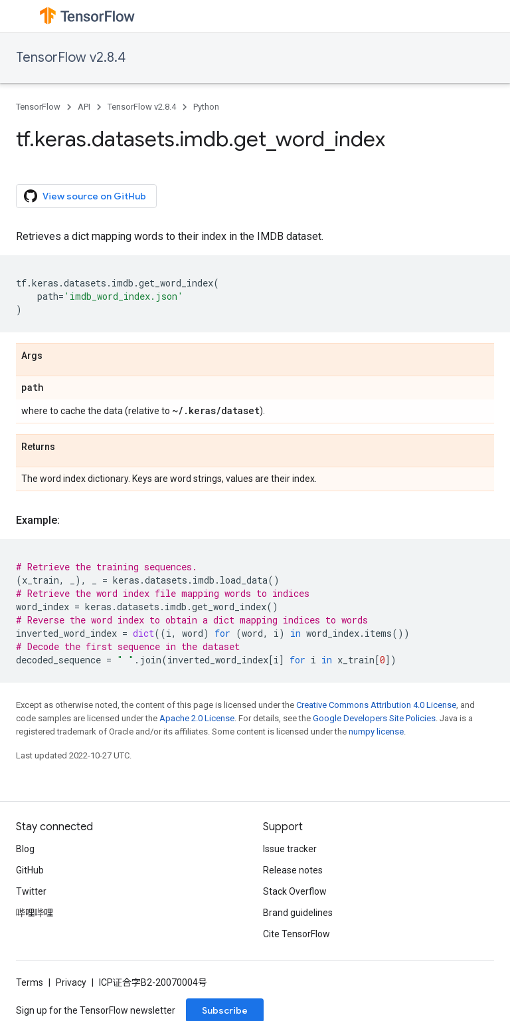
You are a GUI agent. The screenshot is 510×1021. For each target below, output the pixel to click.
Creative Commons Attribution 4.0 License (376, 705)
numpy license (376, 732)
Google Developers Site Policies (374, 718)
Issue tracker (290, 849)
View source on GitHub (85, 196)
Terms (29, 982)
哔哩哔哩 (34, 912)
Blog (25, 849)
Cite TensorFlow (296, 934)
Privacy (71, 982)
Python (206, 107)
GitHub (30, 870)
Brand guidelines (298, 912)
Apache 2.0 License (196, 718)
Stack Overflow (295, 891)
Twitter (31, 891)
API (84, 107)
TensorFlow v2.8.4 (71, 57)
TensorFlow (38, 107)
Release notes (293, 870)
